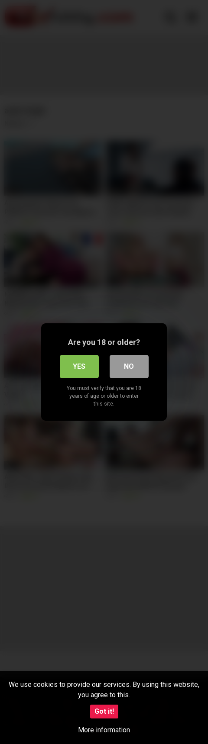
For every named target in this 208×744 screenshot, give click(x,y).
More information (104, 730)
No (129, 366)
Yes (79, 366)
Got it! (104, 711)
